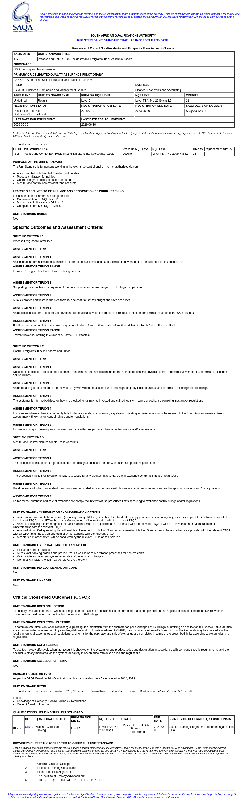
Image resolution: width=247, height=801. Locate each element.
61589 (29, 727)
